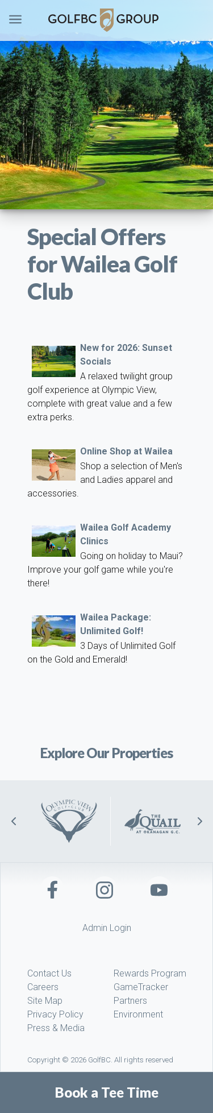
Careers (43, 987)
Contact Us (49, 973)
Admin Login (106, 927)
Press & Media (56, 1028)
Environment (138, 1014)
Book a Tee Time (106, 1092)
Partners (130, 1000)
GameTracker (141, 987)
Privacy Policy (55, 1014)
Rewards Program (150, 973)
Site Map (44, 1000)
